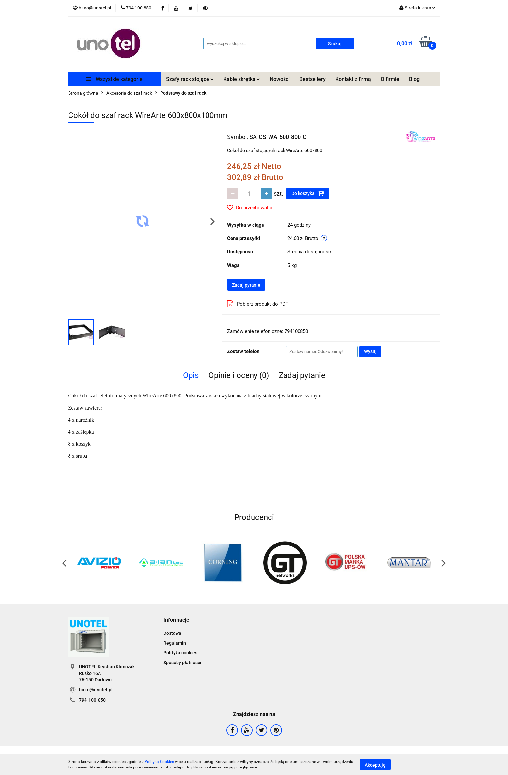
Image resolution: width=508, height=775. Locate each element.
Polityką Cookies (159, 761)
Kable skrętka (241, 79)
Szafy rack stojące (190, 79)
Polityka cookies (180, 652)
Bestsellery (313, 79)
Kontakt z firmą (353, 79)
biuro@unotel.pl (96, 689)
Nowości (280, 79)
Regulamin (174, 643)
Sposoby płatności (182, 662)
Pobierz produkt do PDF (257, 303)
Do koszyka (307, 193)
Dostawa (172, 633)
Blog (414, 79)
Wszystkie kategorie (114, 79)
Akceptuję (375, 764)
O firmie (390, 79)
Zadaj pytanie (246, 285)
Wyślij (370, 351)
